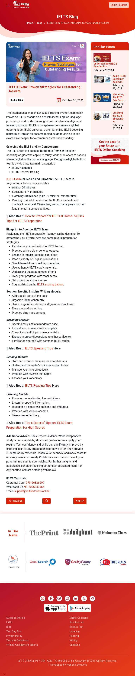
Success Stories (15, 667)
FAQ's (9, 672)
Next (80, 501)
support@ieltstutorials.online (32, 491)
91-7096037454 (34, 487)
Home (29, 23)
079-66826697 (35, 482)
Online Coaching (79, 667)
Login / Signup (119, 5)
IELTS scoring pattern (50, 284)
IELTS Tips (17, 100)
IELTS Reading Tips (38, 385)
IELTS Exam (13, 179)
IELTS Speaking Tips (39, 348)
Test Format (76, 672)
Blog (39, 23)
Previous (15, 501)
